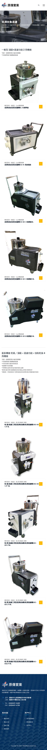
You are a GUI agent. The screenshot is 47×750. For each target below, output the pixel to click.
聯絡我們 (6, 729)
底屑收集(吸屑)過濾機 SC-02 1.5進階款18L (19, 279)
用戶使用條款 (30, 718)
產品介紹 (6, 722)
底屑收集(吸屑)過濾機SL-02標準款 (17, 108)
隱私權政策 (29, 722)
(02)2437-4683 (14, 703)
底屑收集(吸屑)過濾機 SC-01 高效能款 (18, 165)
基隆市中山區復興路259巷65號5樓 (20, 698)
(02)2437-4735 (14, 705)
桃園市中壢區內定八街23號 (17, 700)
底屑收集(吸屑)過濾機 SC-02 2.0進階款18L (19, 336)
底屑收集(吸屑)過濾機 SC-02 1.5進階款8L (19, 222)
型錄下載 (6, 725)
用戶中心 (29, 725)
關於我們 (6, 718)
